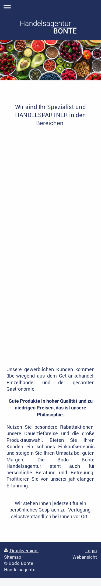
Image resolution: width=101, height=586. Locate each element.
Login (91, 550)
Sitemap (12, 557)
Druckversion (21, 550)
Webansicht (84, 557)
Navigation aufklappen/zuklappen (50, 7)
